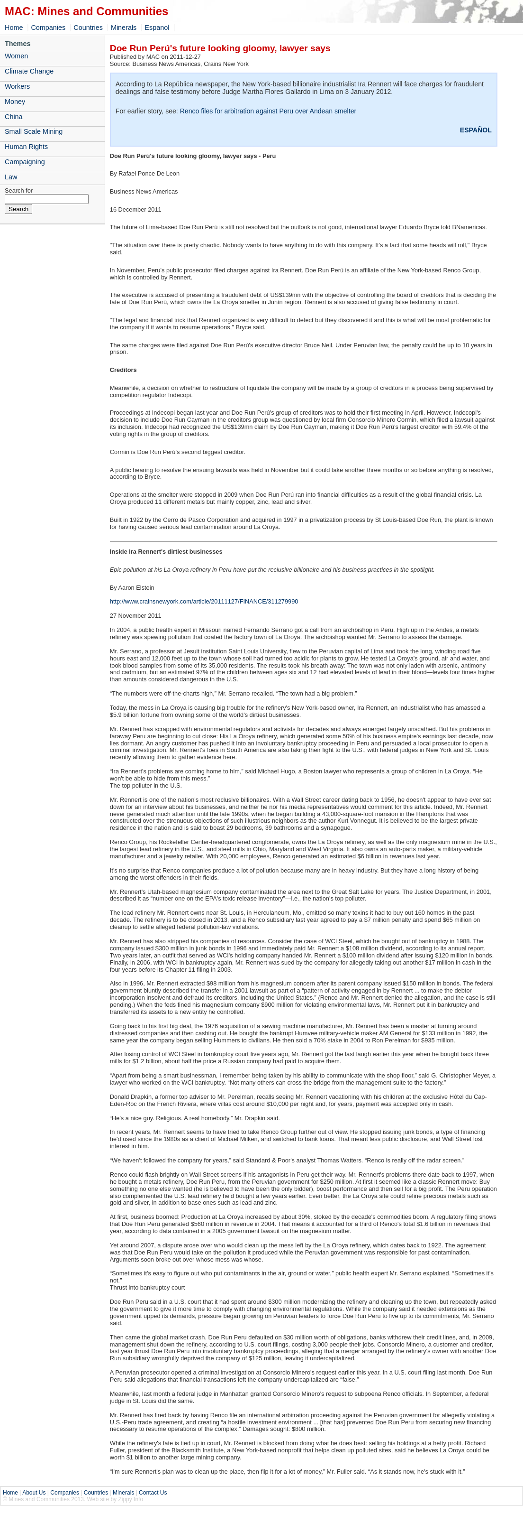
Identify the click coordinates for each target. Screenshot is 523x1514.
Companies (48, 27)
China (14, 117)
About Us (33, 1492)
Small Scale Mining (34, 131)
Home (14, 27)
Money (15, 101)
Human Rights (26, 146)
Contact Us (153, 1492)
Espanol (156, 27)
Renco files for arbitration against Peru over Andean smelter (268, 111)
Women (16, 56)
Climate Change (29, 71)
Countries (88, 27)
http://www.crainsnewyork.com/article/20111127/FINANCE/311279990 (204, 601)
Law (11, 177)
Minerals (123, 27)
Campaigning (25, 162)
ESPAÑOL (476, 130)
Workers (17, 86)
